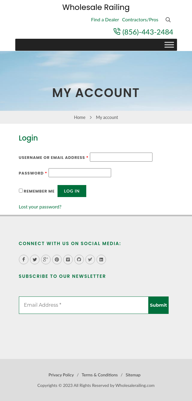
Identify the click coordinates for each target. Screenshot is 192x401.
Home (79, 117)
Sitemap (133, 374)
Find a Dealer (105, 19)
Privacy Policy (61, 374)
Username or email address (54, 157)
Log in (72, 190)
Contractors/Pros (140, 19)
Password (33, 173)
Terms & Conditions (100, 374)
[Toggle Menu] (169, 45)
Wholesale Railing (96, 7)
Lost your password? (40, 206)
